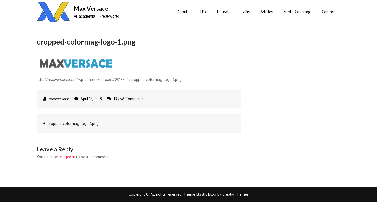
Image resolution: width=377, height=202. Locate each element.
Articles (266, 11)
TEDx (202, 11)
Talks (245, 11)
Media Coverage (297, 11)
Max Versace (91, 8)
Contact (328, 11)
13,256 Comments (129, 98)
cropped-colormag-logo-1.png (73, 123)
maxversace (59, 98)
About (182, 11)
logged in (67, 157)
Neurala (223, 11)
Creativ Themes (235, 194)
